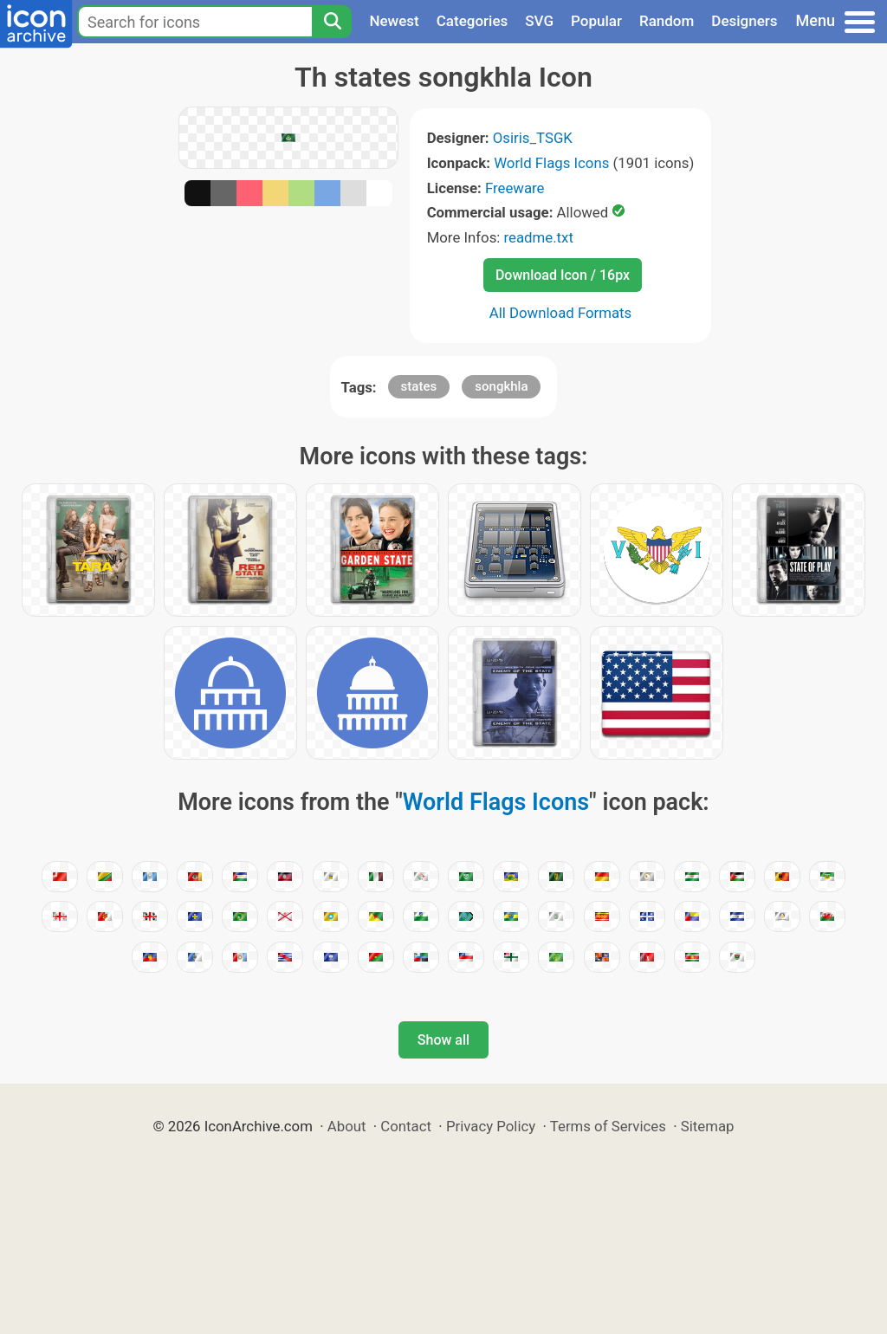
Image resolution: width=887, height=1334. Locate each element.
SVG (539, 20)
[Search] (332, 21)
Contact (405, 1126)
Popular (596, 20)
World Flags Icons (551, 163)
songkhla (501, 386)
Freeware (515, 188)
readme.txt (538, 237)
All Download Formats (560, 312)
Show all (443, 1040)
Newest (393, 20)
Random (666, 20)
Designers (744, 20)
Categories (472, 20)
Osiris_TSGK (533, 137)
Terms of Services (608, 1126)
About (346, 1126)
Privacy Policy (490, 1126)
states (419, 386)
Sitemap (708, 1126)
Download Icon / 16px (562, 275)
